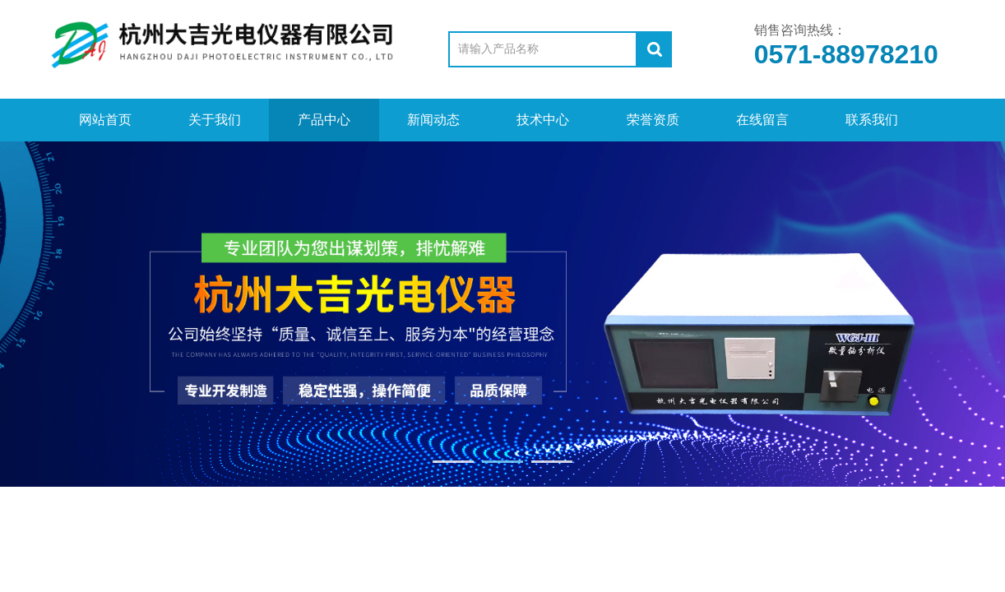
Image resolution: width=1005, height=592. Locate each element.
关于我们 (214, 120)
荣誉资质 (653, 120)
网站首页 (105, 120)
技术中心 (542, 120)
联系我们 (871, 120)
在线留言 (762, 120)
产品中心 (324, 120)
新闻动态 (433, 120)
